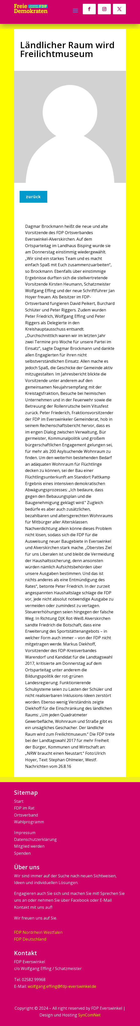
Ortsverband (26, 815)
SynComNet (89, 1015)
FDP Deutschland (30, 939)
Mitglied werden (29, 846)
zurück (33, 196)
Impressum (24, 832)
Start (18, 801)
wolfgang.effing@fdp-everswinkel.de (62, 986)
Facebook (80, 900)
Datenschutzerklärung (35, 839)
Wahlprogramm (29, 822)
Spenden (22, 853)
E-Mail (106, 900)
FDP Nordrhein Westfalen (38, 932)
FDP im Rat (24, 808)
